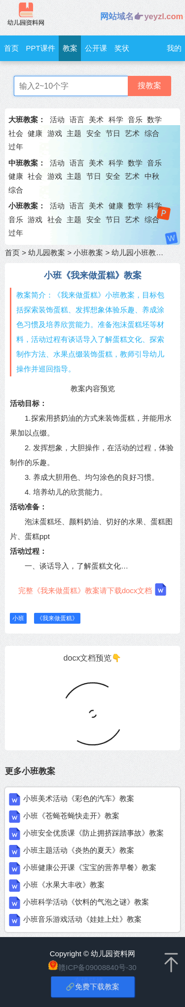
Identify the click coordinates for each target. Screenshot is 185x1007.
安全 (93, 133)
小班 (18, 618)
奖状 (121, 48)
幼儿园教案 (46, 252)
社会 (15, 133)
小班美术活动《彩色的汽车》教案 (78, 798)
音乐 (135, 119)
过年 (15, 146)
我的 (174, 48)
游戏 (54, 133)
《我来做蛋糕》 (57, 618)
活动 (57, 119)
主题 (74, 133)
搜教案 (149, 85)
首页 (11, 48)
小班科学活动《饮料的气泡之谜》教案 (86, 902)
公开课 (96, 48)
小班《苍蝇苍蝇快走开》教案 (71, 815)
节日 (113, 133)
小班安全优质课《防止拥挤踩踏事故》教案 (93, 833)
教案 (70, 48)
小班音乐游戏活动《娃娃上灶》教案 (82, 919)
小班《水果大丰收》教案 (64, 884)
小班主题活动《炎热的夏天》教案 (78, 850)
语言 (77, 119)
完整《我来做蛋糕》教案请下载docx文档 (92, 589)
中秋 (152, 176)
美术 (96, 119)
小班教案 (88, 252)
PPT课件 (40, 48)
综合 (152, 133)
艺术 (132, 133)
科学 (116, 119)
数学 (154, 119)
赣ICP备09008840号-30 (97, 967)
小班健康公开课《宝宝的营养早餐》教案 (89, 867)
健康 (35, 133)
